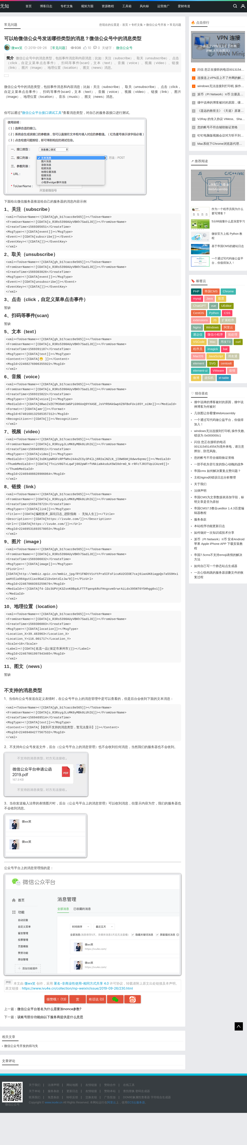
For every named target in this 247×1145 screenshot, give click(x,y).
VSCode (199, 341)
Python (214, 313)
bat (225, 349)
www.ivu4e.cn (54, 1102)
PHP (196, 291)
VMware (218, 370)
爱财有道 (184, 6)
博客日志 (46, 6)
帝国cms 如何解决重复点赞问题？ (217, 471)
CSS (227, 313)
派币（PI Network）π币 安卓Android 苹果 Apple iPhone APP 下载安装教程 (219, 543)
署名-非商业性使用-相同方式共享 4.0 (81, 983)
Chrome (228, 291)
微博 (196, 377)
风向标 (144, 6)
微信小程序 (215, 334)
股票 (221, 298)
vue (213, 305)
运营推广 (163, 6)
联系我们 (34, 1097)
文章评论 (8, 1061)
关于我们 (200, 484)
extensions (200, 320)
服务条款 (200, 519)
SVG (212, 363)
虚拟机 (209, 377)
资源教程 (108, 6)
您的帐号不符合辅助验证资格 (217, 127)
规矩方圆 (87, 6)
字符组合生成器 (161, 1097)
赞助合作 (110, 1085)
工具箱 (127, 6)
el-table (224, 377)
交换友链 (91, 1097)
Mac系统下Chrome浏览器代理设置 (221, 143)
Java (209, 298)
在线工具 (129, 1085)
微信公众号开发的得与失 (21, 1046)
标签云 (201, 281)
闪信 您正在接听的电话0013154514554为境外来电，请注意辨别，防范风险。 (219, 446)
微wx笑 (16, 48)
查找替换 (129, 1091)
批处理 (232, 334)
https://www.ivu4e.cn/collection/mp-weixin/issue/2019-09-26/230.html (77, 988)
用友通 (232, 356)
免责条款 (53, 1097)
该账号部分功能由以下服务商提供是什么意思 (50, 1017)
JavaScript (216, 356)
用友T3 (226, 341)
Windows (212, 327)
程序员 (197, 349)
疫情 (232, 370)
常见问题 (175, 24)
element (198, 363)
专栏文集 (67, 6)
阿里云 (228, 327)
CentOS (198, 313)
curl (238, 341)
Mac (213, 341)
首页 (29, 6)
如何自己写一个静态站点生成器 (215, 566)
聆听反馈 (72, 1097)
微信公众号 (124, 48)
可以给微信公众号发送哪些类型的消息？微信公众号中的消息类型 (72, 38)
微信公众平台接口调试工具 (42, 113)
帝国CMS (211, 291)
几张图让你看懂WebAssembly (214, 413)
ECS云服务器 (136, 1102)
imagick (212, 349)
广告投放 (110, 1097)
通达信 (197, 334)
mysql (197, 298)
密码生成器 (142, 1091)
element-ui (200, 370)
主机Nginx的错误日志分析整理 (215, 477)
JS (215, 320)
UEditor (226, 305)
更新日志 (72, 1091)
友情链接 (91, 1085)
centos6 (226, 363)
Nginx (197, 327)
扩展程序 (228, 320)
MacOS (198, 356)
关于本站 (34, 1091)
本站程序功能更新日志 (209, 526)
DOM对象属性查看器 (136, 1097)
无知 (4, 6)
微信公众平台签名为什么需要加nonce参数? (49, 1009)
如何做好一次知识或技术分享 (214, 532)
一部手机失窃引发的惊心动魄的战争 (219, 464)
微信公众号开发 (156, 24)
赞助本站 (110, 1091)
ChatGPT (199, 305)
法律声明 (200, 490)
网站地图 (72, 1085)
